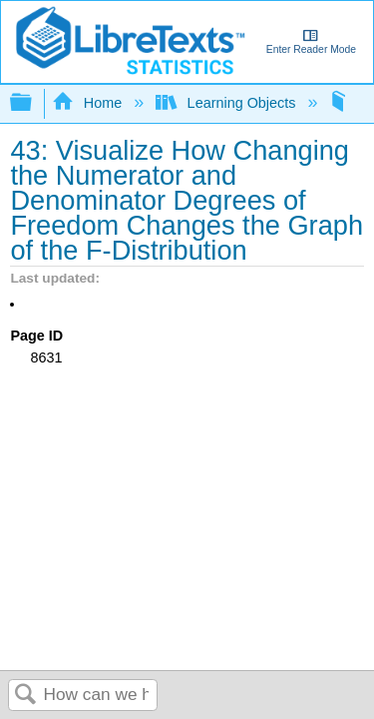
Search (26, 695)
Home (89, 103)
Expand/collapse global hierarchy (34, 103)
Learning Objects (227, 103)
